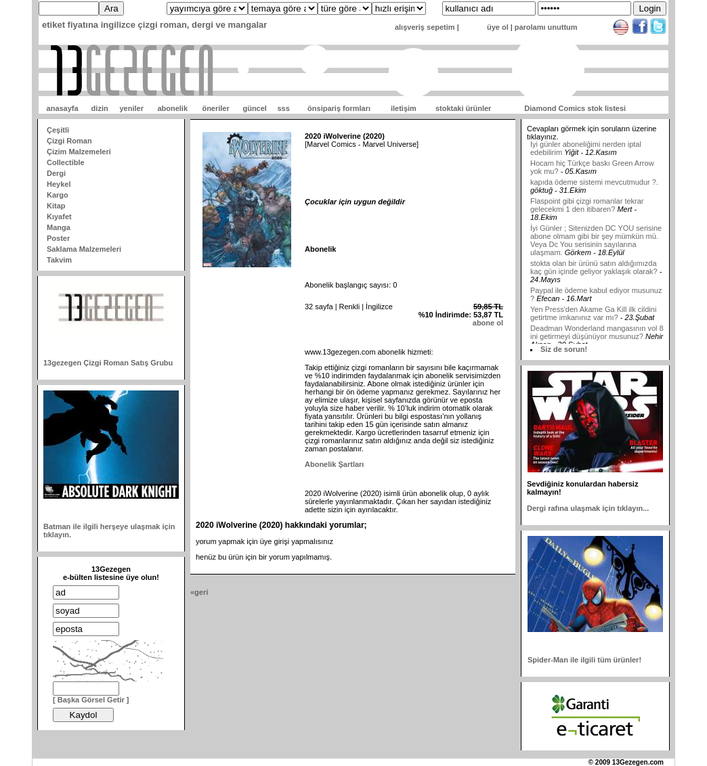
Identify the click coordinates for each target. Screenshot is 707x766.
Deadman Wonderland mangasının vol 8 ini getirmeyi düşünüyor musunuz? (597, 336)
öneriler (215, 108)
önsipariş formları (338, 108)
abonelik (172, 108)
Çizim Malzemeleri (79, 152)
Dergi (56, 173)
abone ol (488, 323)
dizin (99, 108)
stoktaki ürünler (463, 108)
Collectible (66, 162)
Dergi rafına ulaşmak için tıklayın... (588, 508)
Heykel (58, 184)
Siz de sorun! (563, 349)
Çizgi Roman (69, 141)
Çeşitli (58, 130)
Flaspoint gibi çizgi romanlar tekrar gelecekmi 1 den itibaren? (587, 208)
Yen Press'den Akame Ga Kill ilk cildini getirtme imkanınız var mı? (593, 317)
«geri (199, 592)
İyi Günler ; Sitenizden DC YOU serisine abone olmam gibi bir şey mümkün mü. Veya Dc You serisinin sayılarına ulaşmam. (596, 243)
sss (283, 108)
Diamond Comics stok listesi (575, 108)
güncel (254, 108)
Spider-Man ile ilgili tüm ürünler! (584, 660)
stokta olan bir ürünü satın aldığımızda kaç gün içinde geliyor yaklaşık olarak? (594, 271)
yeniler (131, 108)
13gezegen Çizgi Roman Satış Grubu (108, 363)
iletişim (403, 108)
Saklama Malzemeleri (84, 249)
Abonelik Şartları (334, 464)
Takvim (59, 260)
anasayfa (63, 108)
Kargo (57, 195)
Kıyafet (59, 216)
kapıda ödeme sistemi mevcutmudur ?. (594, 185)
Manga (58, 227)
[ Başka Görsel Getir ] (91, 700)
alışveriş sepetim (425, 27)
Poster (58, 238)
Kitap (56, 206)
